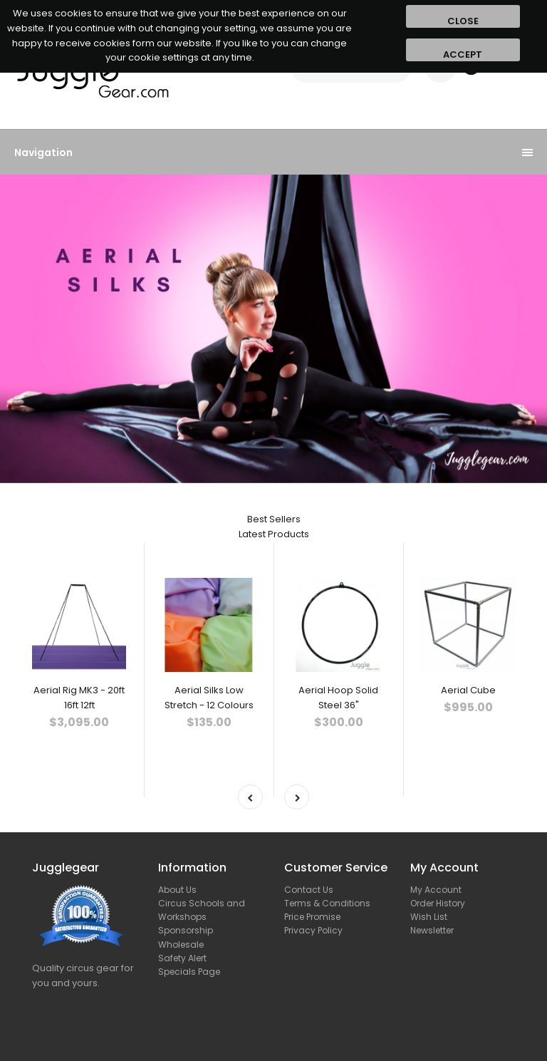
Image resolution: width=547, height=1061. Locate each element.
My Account (436, 890)
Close (463, 21)
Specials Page (189, 972)
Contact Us (308, 890)
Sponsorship (185, 930)
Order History (437, 903)
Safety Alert (182, 958)
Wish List (428, 917)
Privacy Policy (313, 930)
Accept (462, 54)
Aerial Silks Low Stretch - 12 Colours (209, 697)
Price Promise (312, 917)
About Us (177, 890)
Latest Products (274, 534)
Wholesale (181, 944)
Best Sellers (274, 519)
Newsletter (432, 930)
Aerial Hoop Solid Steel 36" (338, 697)
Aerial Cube (468, 690)
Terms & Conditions (327, 903)
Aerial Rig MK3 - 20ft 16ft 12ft (79, 697)
